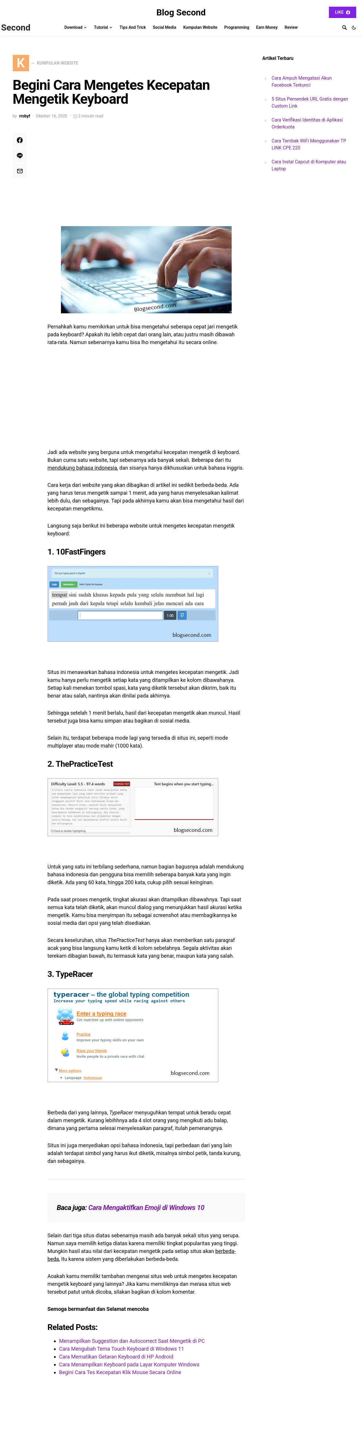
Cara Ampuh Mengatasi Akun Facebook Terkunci (302, 81)
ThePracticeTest (84, 766)
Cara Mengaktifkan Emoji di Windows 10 (146, 1210)
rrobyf (24, 118)
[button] (354, 27)
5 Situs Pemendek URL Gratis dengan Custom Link (310, 102)
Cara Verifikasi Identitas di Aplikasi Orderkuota (307, 123)
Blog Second (181, 12)
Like (342, 12)
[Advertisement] (146, 178)
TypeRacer (74, 976)
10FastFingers (81, 554)
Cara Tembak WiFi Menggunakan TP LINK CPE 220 (309, 144)
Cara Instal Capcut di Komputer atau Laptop (309, 165)
